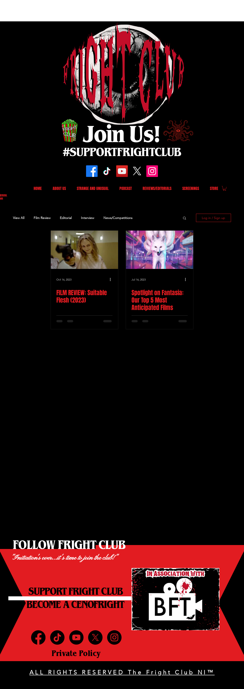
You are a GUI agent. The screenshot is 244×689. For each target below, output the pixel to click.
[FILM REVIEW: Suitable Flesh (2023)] (84, 250)
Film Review (42, 218)
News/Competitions (117, 218)
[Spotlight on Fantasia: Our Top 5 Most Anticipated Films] (159, 250)
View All (18, 218)
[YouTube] (122, 171)
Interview (87, 218)
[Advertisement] (84, 10)
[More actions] (112, 279)
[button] (224, 188)
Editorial (66, 218)
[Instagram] (152, 171)
